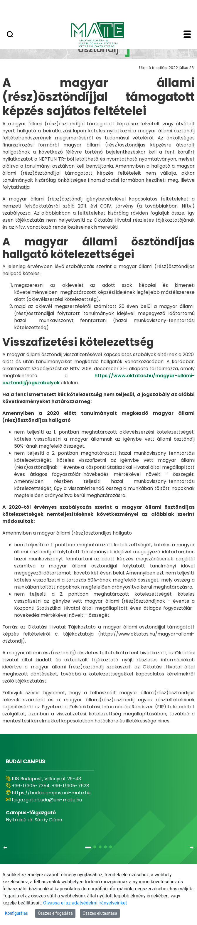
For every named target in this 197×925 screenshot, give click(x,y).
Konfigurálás (16, 913)
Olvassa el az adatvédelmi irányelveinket (85, 903)
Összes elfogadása (55, 913)
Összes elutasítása (100, 913)
